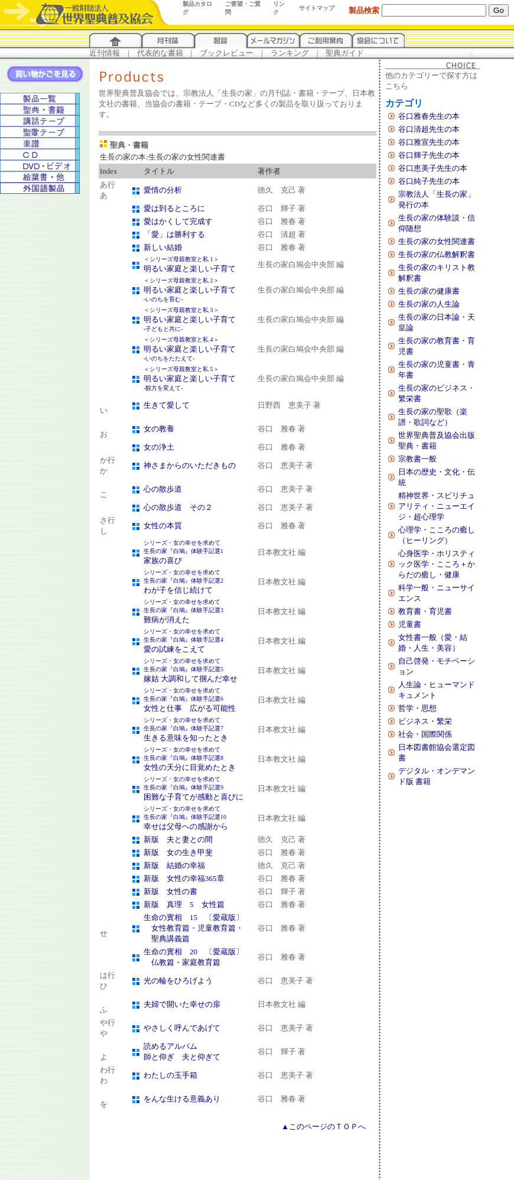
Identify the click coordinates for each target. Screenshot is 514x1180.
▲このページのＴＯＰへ (323, 1126)
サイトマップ (316, 8)
